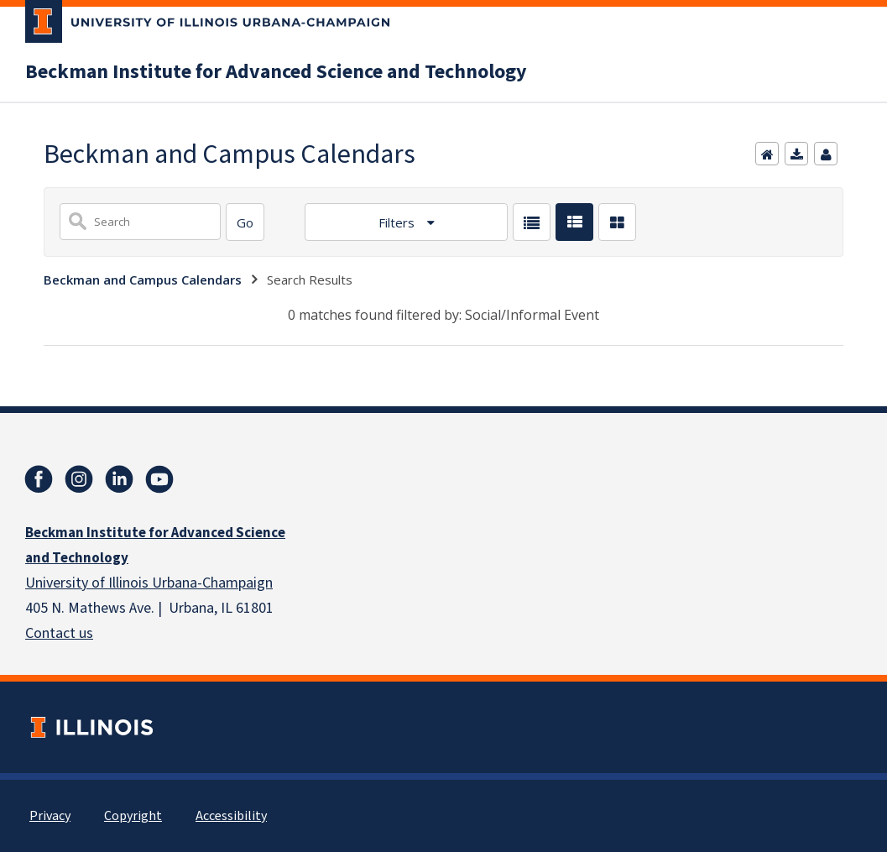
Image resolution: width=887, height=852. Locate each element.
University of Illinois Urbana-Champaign (149, 582)
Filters (398, 222)
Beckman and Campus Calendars (143, 279)
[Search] (245, 222)
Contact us (59, 633)
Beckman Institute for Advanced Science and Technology (276, 72)
